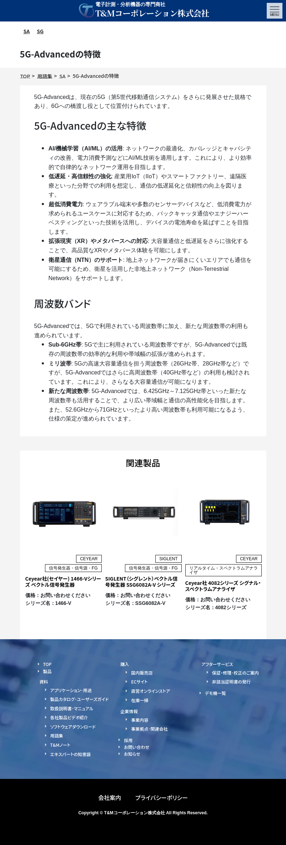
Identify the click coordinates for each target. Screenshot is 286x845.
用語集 (56, 735)
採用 (128, 740)
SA (27, 31)
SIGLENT (168, 558)
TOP (47, 664)
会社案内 (109, 797)
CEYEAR (88, 558)
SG (40, 31)
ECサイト (139, 682)
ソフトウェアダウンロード (72, 726)
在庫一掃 (139, 700)
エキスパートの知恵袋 (70, 754)
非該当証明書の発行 (231, 682)
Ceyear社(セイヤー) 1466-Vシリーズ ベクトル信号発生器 (63, 581)
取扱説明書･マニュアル (71, 708)
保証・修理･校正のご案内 (235, 673)
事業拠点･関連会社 (149, 729)
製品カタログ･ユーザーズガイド (79, 699)
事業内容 (139, 719)
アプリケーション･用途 (71, 690)
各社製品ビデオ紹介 (69, 717)
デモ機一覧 (215, 693)
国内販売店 (141, 673)
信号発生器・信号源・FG (73, 568)
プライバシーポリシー (161, 797)
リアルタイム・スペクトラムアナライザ (223, 570)
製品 (47, 671)
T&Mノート (60, 745)
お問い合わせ (136, 747)
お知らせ (132, 754)
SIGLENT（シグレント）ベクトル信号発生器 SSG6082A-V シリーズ (141, 581)
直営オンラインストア (150, 691)
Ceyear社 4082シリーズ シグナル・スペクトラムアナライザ (223, 585)
